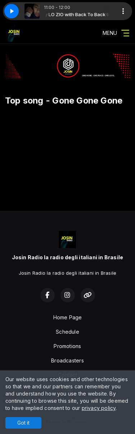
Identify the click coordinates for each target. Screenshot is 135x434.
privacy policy (99, 408)
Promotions (67, 346)
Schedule (67, 332)
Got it (23, 423)
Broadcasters (67, 360)
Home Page (67, 317)
